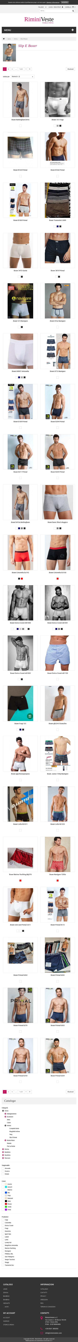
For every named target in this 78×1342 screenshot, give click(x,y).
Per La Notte (11, 1146)
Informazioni (47, 1284)
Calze (9, 1122)
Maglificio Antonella (11, 1245)
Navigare (8, 1251)
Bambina (7, 1155)
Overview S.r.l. (48, 1340)
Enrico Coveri (9, 1225)
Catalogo (8, 1284)
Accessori (10, 1117)
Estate (7, 1174)
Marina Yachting (10, 1248)
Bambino (7, 1152)
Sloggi (7, 1262)
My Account (9, 1313)
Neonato (7, 1158)
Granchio (8, 1231)
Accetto (65, 2)
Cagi (6, 1220)
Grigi (8, 1195)
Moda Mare (11, 1140)
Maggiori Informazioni (53, 2)
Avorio (8, 1184)
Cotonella (8, 1223)
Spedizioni (44, 1300)
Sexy (10, 1134)
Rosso (8, 1204)
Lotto (6, 1240)
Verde (8, 1207)
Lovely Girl (8, 1242)
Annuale (7, 1168)
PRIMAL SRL (9, 1254)
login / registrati (56, 7)
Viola (8, 1210)
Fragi (6, 1228)
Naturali (9, 1198)
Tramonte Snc (9, 1265)
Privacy (43, 1296)
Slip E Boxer (24, 39)
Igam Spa (8, 1234)
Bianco (8, 1190)
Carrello (70, 7)
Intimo (16, 39)
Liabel (7, 1237)
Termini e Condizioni (47, 1307)
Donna (7, 1149)
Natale (9, 1143)
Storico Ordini (8, 1325)
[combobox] (22, 76)
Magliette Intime (14, 1131)
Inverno (7, 1171)
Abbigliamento (11, 1114)
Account (6, 1317)
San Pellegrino (9, 1257)
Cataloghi (44, 1289)
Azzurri (8, 1187)
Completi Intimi (14, 1128)
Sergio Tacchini (10, 1259)
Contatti (43, 1292)
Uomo (9, 39)
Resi (41, 1303)
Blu (7, 1193)
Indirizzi (6, 1321)
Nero (8, 1201)
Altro (8, 1120)
